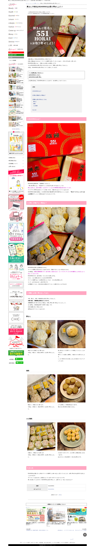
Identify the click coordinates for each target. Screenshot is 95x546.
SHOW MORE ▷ (16, 129)
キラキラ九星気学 (64, 542)
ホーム (27, 3)
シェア (71, 539)
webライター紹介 (34, 542)
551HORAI (51, 489)
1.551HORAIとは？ (36, 91)
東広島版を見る (12, 160)
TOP (21, 542)
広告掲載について (13, 163)
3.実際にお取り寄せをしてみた (39, 99)
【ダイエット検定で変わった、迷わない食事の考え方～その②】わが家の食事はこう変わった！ (56, 524)
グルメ (38, 3)
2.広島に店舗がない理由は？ (39, 95)
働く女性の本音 (47, 542)
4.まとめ (34, 109)
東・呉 (44, 507)
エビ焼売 (35, 105)
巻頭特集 (41, 542)
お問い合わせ (12, 166)
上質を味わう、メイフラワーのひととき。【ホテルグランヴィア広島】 (72, 530)
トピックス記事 (33, 3)
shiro (60, 494)
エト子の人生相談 (55, 542)
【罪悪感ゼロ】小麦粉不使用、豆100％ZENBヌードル (37, 530)
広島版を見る (12, 157)
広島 (85, 507)
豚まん (34, 101)
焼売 (33, 103)
